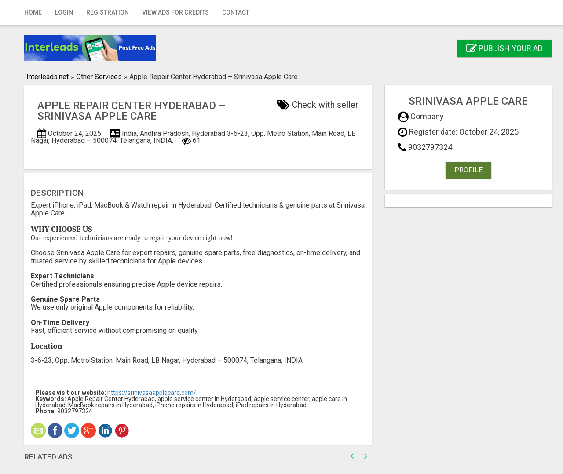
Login (64, 12)
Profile (468, 170)
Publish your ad (504, 48)
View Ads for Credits (175, 12)
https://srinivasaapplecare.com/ (151, 392)
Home (33, 12)
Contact (235, 12)
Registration (107, 12)
